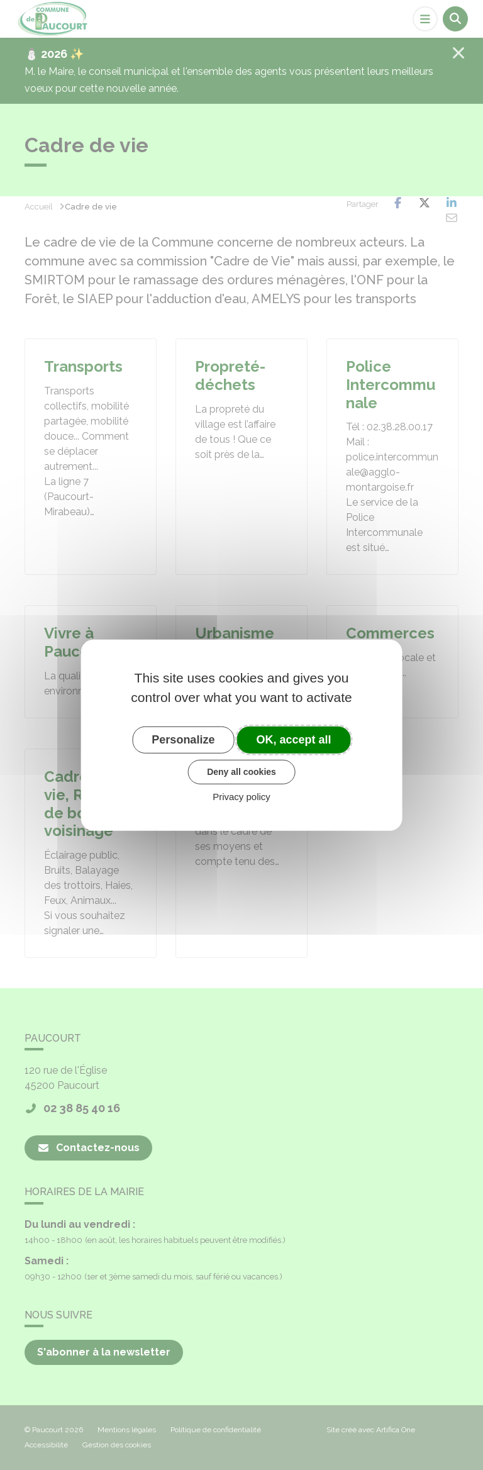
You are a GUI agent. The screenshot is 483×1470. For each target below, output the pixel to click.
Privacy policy (241, 796)
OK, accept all (294, 739)
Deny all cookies (241, 772)
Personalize (183, 739)
